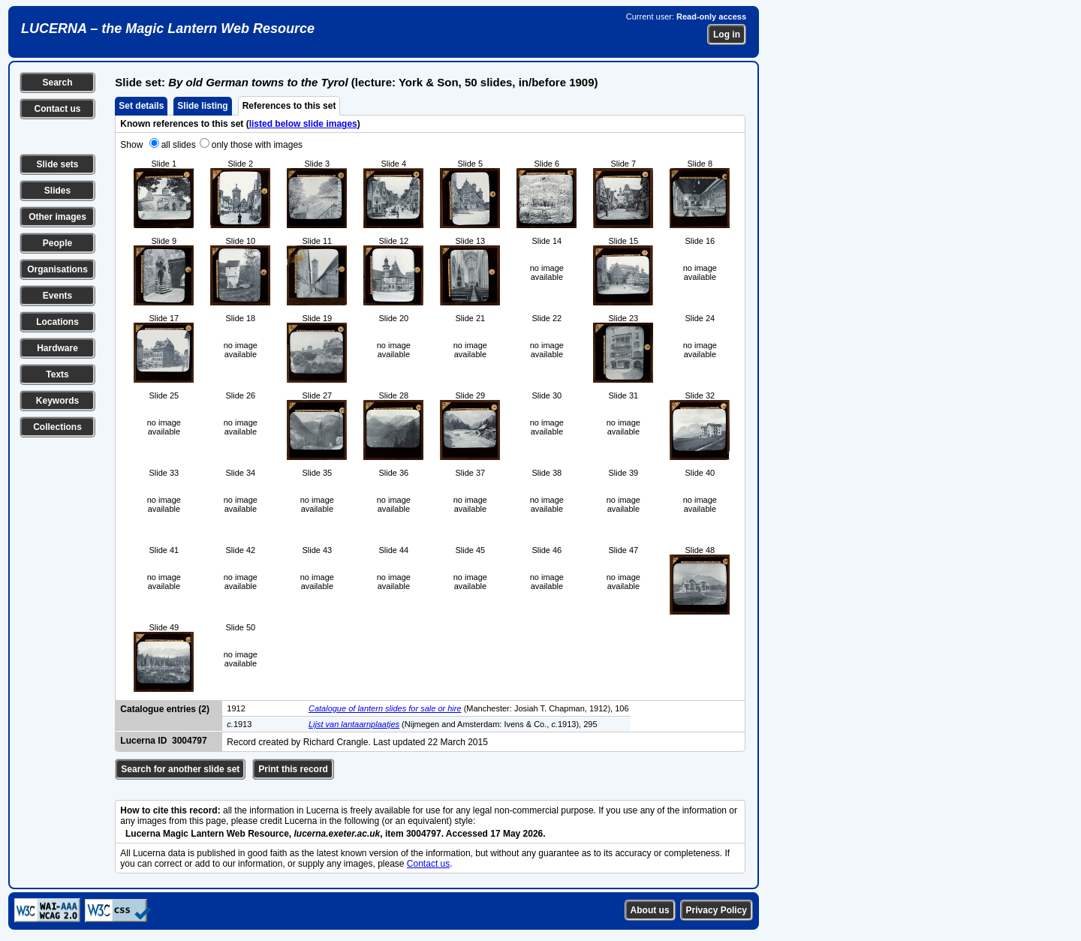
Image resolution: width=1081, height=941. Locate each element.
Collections (57, 427)
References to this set (289, 106)
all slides (178, 145)
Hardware (57, 348)
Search (57, 82)
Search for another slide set (180, 769)
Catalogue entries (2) (164, 709)
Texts (57, 374)
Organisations (57, 269)
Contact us (57, 109)
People (57, 243)
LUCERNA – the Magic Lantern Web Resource (168, 28)
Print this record (293, 769)
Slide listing (202, 106)
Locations (57, 322)
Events (57, 295)
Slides (57, 190)
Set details (141, 106)
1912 (236, 708)
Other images (57, 217)
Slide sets (57, 164)
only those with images (257, 145)
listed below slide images (303, 124)
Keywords (57, 400)
